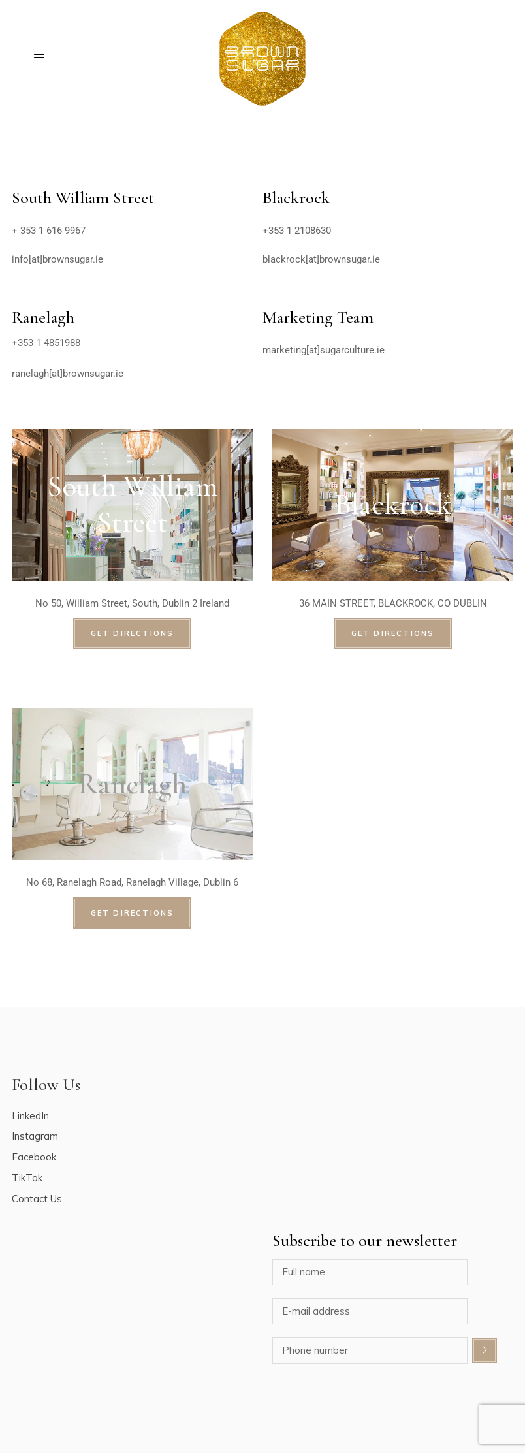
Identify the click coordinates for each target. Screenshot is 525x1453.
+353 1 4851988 (46, 343)
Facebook (34, 1157)
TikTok (27, 1178)
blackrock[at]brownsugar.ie (321, 259)
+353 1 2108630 (296, 230)
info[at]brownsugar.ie (57, 259)
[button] (497, 18)
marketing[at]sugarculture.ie (323, 350)
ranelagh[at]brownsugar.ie (67, 373)
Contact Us (37, 1198)
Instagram (35, 1136)
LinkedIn (30, 1116)
